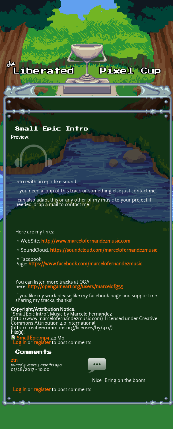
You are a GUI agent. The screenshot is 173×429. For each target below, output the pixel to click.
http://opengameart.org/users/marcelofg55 (75, 287)
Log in (19, 343)
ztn (14, 360)
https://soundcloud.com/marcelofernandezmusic (103, 250)
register (42, 343)
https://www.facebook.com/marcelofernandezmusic (85, 264)
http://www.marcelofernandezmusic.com (85, 241)
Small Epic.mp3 (33, 338)
